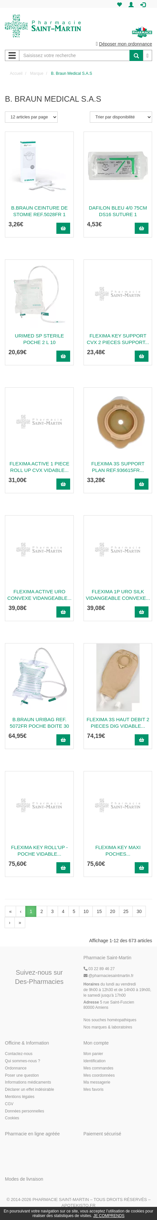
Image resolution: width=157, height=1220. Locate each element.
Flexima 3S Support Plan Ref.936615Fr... (118, 467)
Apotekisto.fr (79, 1205)
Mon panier (93, 1053)
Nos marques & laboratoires (108, 1027)
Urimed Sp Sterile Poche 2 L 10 (39, 339)
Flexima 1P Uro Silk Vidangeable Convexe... (118, 595)
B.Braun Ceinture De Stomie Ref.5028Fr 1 (39, 211)
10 (85, 911)
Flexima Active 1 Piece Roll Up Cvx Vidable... (39, 467)
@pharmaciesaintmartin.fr (109, 975)
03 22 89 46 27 (99, 968)
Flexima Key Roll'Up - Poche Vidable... (39, 850)
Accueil (16, 73)
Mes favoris (94, 1089)
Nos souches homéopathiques (110, 1020)
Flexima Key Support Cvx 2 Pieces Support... (118, 339)
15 (99, 911)
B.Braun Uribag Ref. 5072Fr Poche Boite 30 (39, 723)
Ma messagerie (97, 1082)
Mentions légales (19, 1096)
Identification (95, 1061)
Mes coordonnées (99, 1075)
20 (112, 911)
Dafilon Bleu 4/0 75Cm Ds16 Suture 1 (118, 211)
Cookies (12, 1118)
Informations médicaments (28, 1082)
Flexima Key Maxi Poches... (118, 850)
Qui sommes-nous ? (22, 1061)
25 (125, 911)
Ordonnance (16, 1068)
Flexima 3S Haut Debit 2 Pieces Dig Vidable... (118, 723)
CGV (9, 1104)
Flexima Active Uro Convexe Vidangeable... (39, 595)
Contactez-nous (18, 1053)
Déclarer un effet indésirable (29, 1089)
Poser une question (22, 1075)
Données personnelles (24, 1111)
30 (139, 911)
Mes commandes (98, 1068)
